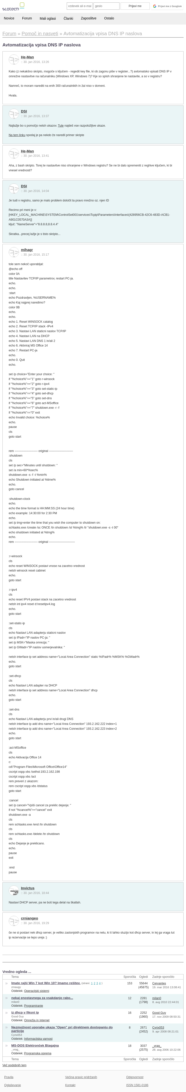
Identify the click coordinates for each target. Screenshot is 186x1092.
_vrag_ (15, 1049)
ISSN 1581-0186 (137, 1085)
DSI (24, 111)
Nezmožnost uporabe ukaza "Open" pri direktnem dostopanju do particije (62, 1029)
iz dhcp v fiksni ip (25, 1012)
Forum (27, 18)
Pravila (8, 1077)
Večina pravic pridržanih (81, 1077)
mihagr (27, 250)
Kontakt (70, 1085)
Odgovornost (134, 1077)
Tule (61, 125)
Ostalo (109, 18)
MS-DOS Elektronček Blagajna (35, 1045)
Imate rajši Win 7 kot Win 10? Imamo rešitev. (46, 983)
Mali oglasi (48, 18)
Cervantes (159, 983)
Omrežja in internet (36, 1020)
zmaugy (16, 987)
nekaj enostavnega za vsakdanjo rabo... (42, 998)
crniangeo (29, 918)
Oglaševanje (12, 1085)
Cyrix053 (16, 1034)
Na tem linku (17, 135)
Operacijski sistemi (36, 991)
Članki (68, 18)
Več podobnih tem (14, 1065)
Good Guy (17, 1016)
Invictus (28, 888)
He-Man (27, 57)
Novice (9, 18)
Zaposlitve (88, 18)
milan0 (15, 1001)
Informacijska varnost (38, 1038)
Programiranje (33, 1005)
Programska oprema (37, 1053)
